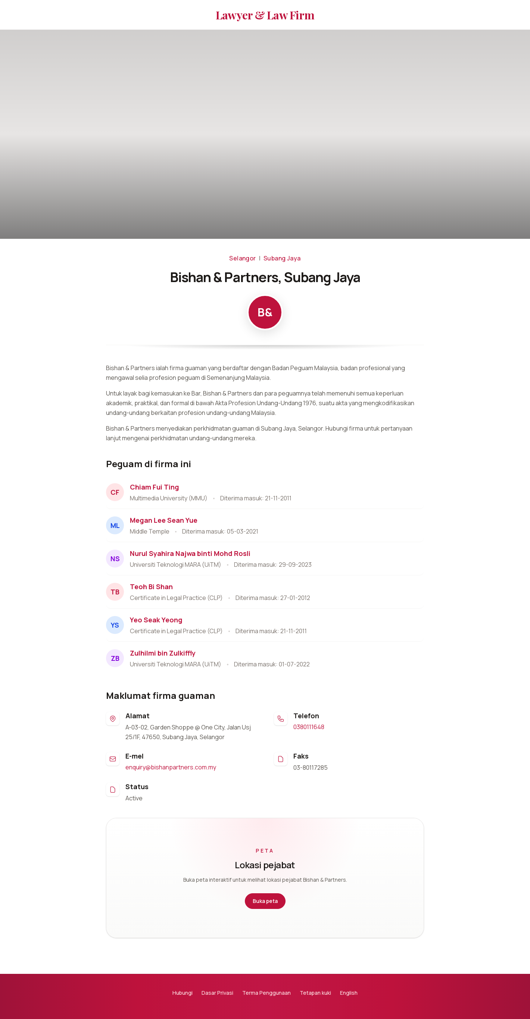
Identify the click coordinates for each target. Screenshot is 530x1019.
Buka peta (265, 900)
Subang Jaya (282, 258)
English (349, 992)
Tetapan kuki (315, 992)
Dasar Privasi (217, 992)
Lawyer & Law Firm (265, 14)
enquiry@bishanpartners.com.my (170, 767)
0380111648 (308, 727)
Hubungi (182, 992)
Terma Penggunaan (266, 992)
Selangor (242, 258)
